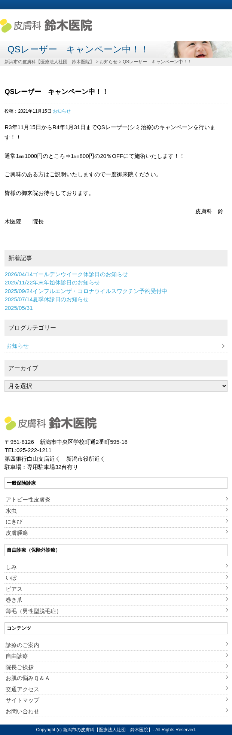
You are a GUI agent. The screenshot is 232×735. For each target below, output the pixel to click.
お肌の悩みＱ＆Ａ (28, 678)
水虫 (11, 510)
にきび (14, 521)
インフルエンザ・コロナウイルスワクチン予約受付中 (85, 291)
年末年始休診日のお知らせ (52, 282)
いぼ (11, 577)
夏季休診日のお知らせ (46, 299)
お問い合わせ (22, 711)
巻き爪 (14, 600)
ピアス (14, 589)
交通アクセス (22, 689)
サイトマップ (22, 700)
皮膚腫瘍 (17, 533)
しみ (11, 567)
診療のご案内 (22, 645)
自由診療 (17, 656)
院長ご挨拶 (20, 667)
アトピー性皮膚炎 (28, 499)
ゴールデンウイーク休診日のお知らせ (66, 274)
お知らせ (62, 111)
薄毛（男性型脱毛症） (34, 611)
